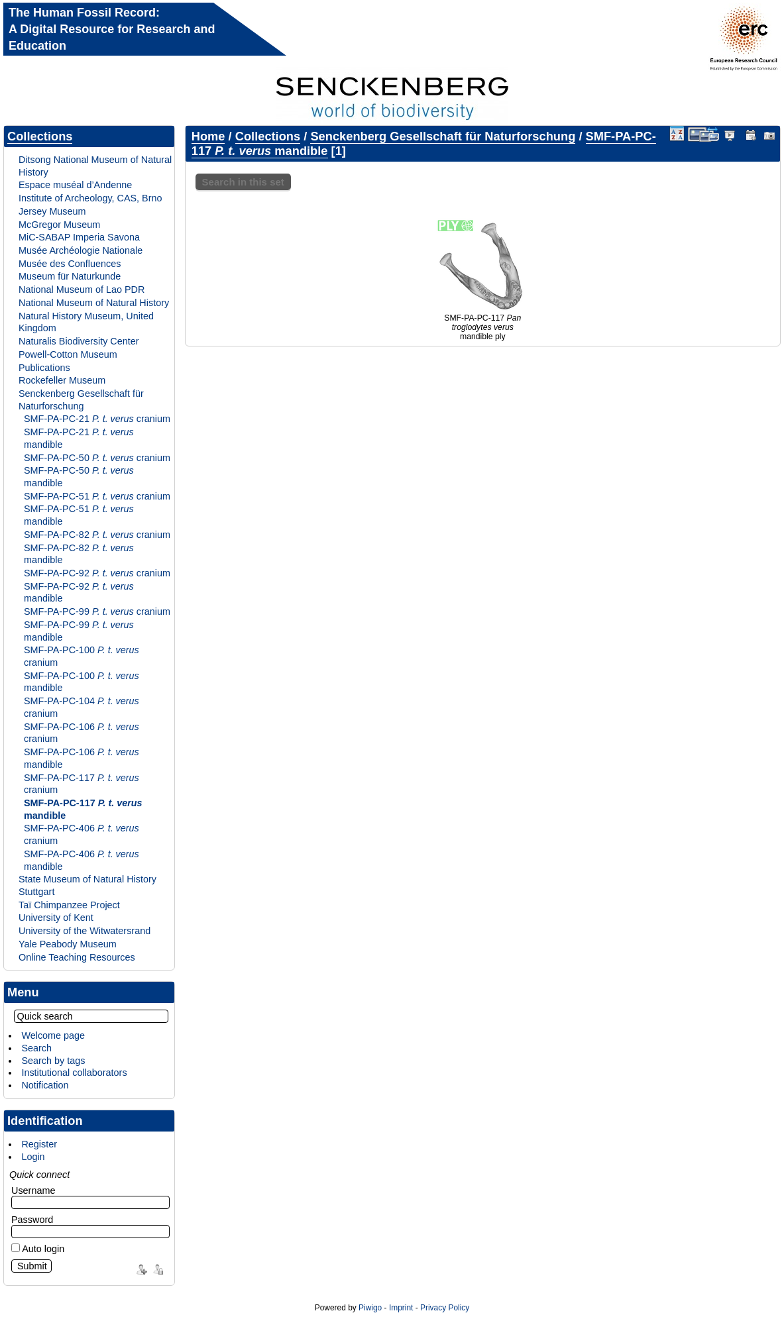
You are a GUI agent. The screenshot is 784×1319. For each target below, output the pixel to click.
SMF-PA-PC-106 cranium (81, 733)
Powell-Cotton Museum (68, 354)
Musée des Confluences (70, 263)
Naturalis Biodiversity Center (79, 341)
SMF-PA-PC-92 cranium (97, 573)
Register (39, 1144)
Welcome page (53, 1035)
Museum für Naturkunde (70, 276)
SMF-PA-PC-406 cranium (81, 834)
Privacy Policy (444, 1307)
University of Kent (56, 917)
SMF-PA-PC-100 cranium (81, 656)
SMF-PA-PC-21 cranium (97, 418)
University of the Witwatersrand (84, 930)
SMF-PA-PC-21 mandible (79, 438)
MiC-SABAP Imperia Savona (79, 237)
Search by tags (53, 1060)
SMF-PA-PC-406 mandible (81, 860)
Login (32, 1156)
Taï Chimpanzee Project (69, 905)
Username (33, 1190)
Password (32, 1219)
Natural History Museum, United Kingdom (86, 322)
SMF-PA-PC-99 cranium (97, 611)
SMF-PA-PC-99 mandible (79, 631)
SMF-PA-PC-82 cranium (97, 534)
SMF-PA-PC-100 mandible (81, 682)
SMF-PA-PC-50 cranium (97, 457)
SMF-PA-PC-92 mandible (79, 592)
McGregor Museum (59, 224)
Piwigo (370, 1307)
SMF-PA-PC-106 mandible (81, 758)
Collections (39, 136)
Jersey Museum (52, 211)
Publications (44, 367)
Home (208, 136)
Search (36, 1048)
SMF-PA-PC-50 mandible (79, 476)
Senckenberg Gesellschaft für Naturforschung (81, 399)
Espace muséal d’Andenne (75, 185)
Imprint (401, 1307)
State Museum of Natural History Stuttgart (87, 885)
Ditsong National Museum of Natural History (95, 166)
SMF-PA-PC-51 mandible (79, 515)
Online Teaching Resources (77, 957)
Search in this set (243, 181)
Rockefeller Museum (62, 380)
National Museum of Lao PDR (81, 289)
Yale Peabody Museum (68, 944)
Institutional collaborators (74, 1072)
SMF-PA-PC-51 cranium (97, 496)
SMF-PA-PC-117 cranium (81, 784)
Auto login (37, 1248)
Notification (44, 1085)
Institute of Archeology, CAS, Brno (90, 198)
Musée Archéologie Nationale (80, 250)
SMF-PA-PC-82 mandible (79, 554)
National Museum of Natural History (94, 302)
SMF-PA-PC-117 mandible (83, 809)
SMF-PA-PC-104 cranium (81, 707)
